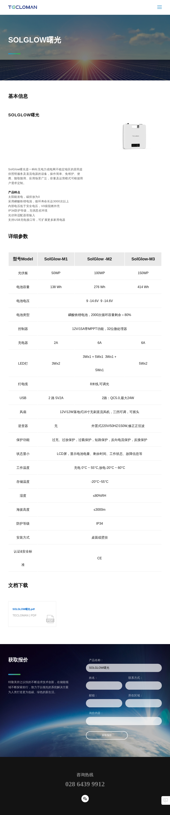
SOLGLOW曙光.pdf (24, 609)
